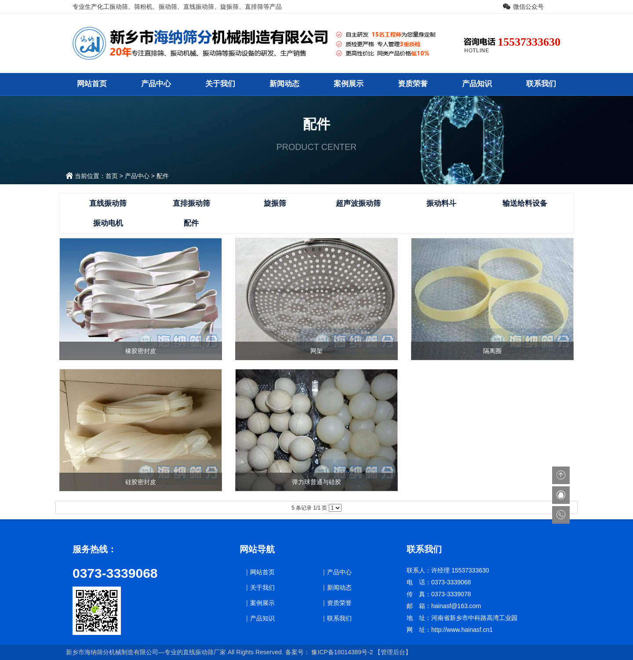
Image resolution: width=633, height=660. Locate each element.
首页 (112, 175)
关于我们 (220, 84)
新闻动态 (284, 84)
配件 (162, 175)
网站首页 (92, 84)
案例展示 (349, 84)
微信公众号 (528, 6)
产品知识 (477, 84)
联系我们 (541, 84)
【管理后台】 (393, 652)
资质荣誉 (413, 84)
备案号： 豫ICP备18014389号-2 (329, 652)
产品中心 (156, 84)
